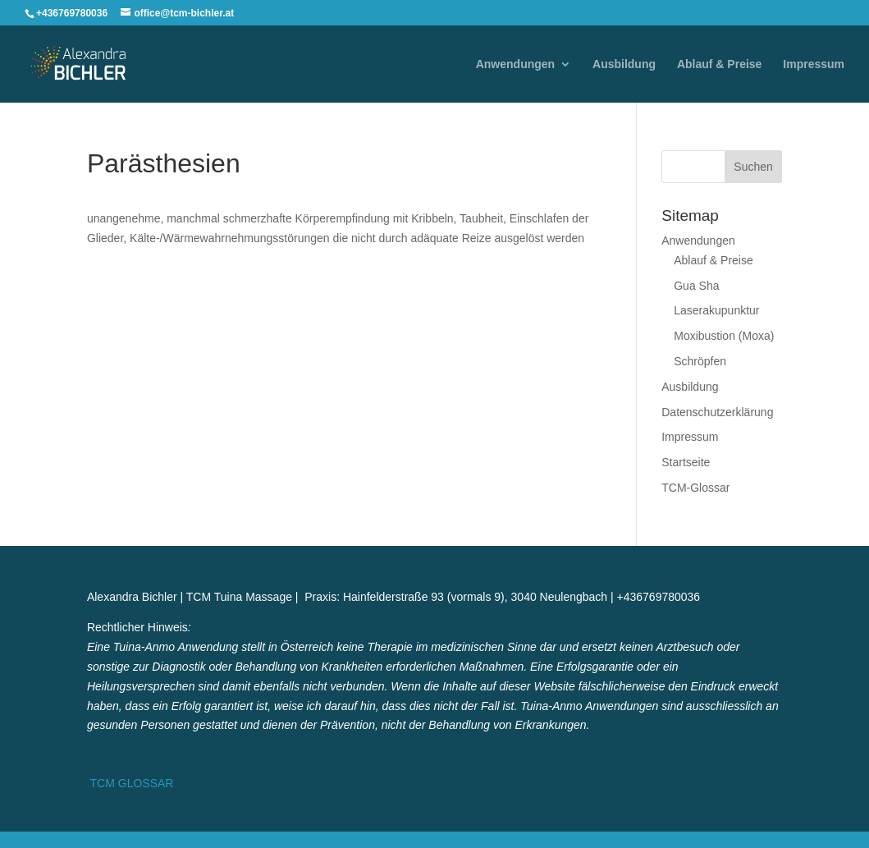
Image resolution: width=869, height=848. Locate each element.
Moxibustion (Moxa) (724, 335)
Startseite (685, 462)
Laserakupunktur (716, 310)
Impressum (813, 64)
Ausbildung (624, 64)
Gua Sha (696, 285)
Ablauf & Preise (719, 64)
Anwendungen (515, 64)
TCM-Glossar (695, 487)
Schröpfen (700, 361)
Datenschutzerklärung (717, 412)
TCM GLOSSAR (130, 783)
